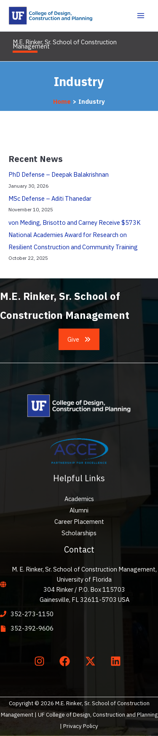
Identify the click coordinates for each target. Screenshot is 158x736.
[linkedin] (117, 661)
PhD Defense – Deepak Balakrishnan (58, 174)
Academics (79, 499)
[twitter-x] (92, 661)
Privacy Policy (80, 726)
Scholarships (79, 533)
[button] (79, 339)
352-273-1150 (32, 614)
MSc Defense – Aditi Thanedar (49, 198)
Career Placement (79, 522)
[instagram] (41, 661)
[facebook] (66, 661)
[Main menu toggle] (141, 15)
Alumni (79, 510)
